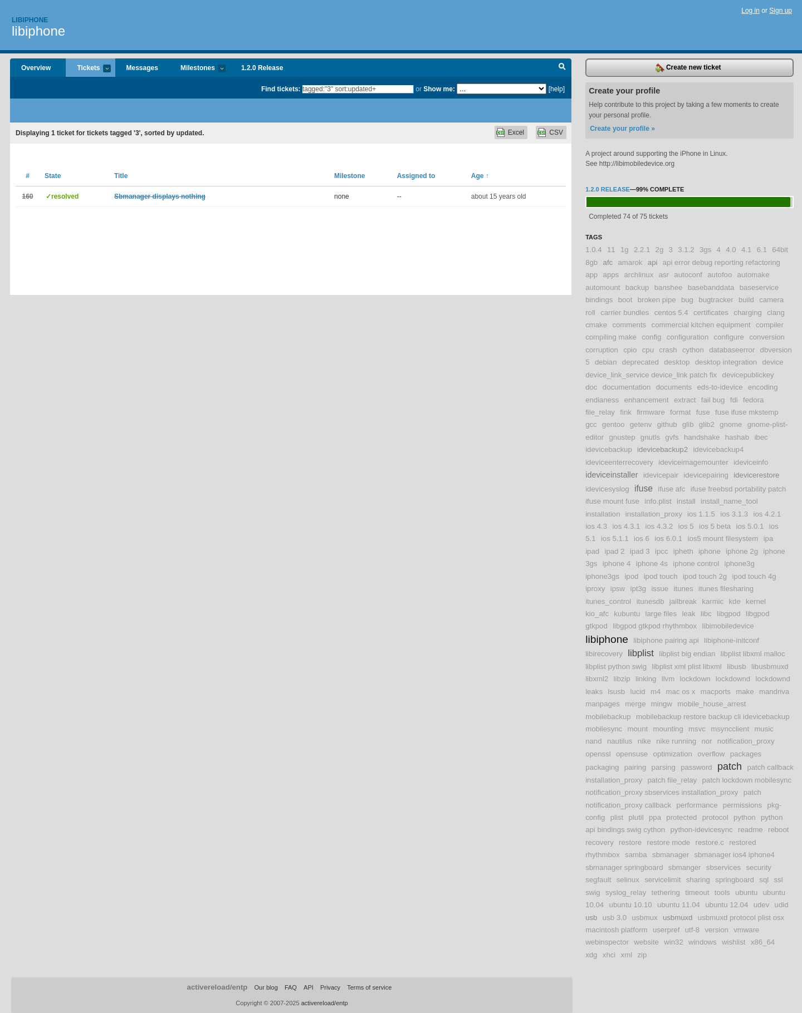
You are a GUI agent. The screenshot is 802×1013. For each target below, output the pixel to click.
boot (625, 300)
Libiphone (30, 20)
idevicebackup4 (718, 449)
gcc (591, 424)
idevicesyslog (607, 489)
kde (735, 601)
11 (611, 249)
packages (745, 754)
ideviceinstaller (611, 474)
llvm (668, 679)
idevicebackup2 (662, 449)
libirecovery (604, 654)
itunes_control (608, 601)
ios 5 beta (715, 526)
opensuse (632, 754)
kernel (756, 601)
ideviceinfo (750, 462)
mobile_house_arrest (711, 704)
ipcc (661, 551)
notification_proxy (746, 741)
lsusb (616, 691)
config (651, 337)
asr (664, 275)
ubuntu (746, 892)
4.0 (731, 249)
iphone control (696, 563)
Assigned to (416, 176)
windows (702, 942)
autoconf (688, 275)
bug (687, 300)
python (744, 817)
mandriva (774, 691)
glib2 (707, 424)
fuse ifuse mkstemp (747, 412)
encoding (763, 387)
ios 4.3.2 (659, 526)
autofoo (719, 275)
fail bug (713, 400)
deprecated (640, 362)
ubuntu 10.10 (630, 905)
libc (706, 613)
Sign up (780, 10)
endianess (602, 400)
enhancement (646, 400)
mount (638, 729)
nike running (676, 741)
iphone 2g (742, 551)
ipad (592, 551)
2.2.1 (642, 249)
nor (706, 741)
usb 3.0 (615, 917)
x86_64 (763, 942)
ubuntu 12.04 (726, 905)
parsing (664, 767)
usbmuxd (678, 917)
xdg (591, 955)
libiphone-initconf (731, 640)
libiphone (38, 30)
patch (729, 766)
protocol (715, 817)
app (591, 275)
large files (661, 613)
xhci (609, 955)
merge (635, 704)
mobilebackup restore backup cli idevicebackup (713, 716)
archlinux (639, 275)
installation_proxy (653, 514)
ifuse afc (671, 489)
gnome (731, 424)
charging (747, 312)
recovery (599, 842)
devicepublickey (748, 375)
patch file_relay (672, 780)
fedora (753, 400)
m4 (656, 691)
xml (627, 955)
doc (591, 387)
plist (616, 817)
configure (729, 337)
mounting (668, 729)
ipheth (683, 551)
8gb (591, 262)
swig (592, 892)
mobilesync (603, 729)
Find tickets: (281, 89)
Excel (516, 132)
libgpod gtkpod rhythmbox (655, 626)
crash (668, 350)
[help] (557, 89)
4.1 (746, 249)
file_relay (600, 412)
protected (681, 817)
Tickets (88, 68)
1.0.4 (593, 249)
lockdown (695, 679)
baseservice (759, 287)
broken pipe (657, 300)
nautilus (619, 741)
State (53, 176)
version (716, 930)
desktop (676, 362)
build (746, 300)
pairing (635, 767)
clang (776, 312)
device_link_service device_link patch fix (651, 375)
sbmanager (670, 854)
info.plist (657, 501)
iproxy (595, 588)
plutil (636, 817)
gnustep (622, 437)
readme (750, 829)
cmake (596, 325)
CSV (556, 132)
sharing (698, 880)
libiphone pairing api (665, 640)
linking (645, 679)
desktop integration (726, 362)
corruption (601, 350)
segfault (598, 880)
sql (764, 880)
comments (629, 325)
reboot (778, 829)
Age (480, 176)
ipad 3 (640, 551)
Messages (142, 68)
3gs (705, 249)
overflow (711, 754)
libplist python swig (616, 666)
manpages (602, 704)
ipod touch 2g (705, 576)
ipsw (617, 588)
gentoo (613, 424)
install (686, 501)
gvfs (671, 437)
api (653, 262)
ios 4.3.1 (626, 526)
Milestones (197, 68)
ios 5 (686, 526)
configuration (688, 337)
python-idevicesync (701, 829)
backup (637, 287)
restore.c (710, 842)
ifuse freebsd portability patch (738, 489)
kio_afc (597, 613)
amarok (630, 262)
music (763, 729)
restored (742, 842)
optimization (672, 754)
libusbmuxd (770, 666)
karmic (712, 601)
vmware (746, 930)
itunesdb (650, 601)
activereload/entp (217, 987)
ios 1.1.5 (701, 514)
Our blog (265, 987)
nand (593, 741)
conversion (767, 337)
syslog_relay (625, 892)
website (646, 942)
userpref (666, 930)
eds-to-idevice (720, 387)
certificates (710, 312)
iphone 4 (617, 563)
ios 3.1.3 (734, 514)
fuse (703, 412)
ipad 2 (614, 551)
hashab (737, 437)
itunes (683, 588)
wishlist (734, 942)
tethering (666, 892)
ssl (778, 880)
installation (602, 514)
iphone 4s (652, 563)
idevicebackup (608, 449)
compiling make (611, 337)
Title (121, 176)
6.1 (762, 249)
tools (722, 892)
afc (608, 262)
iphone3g (740, 563)
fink (626, 412)
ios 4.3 (596, 526)
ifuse (643, 488)
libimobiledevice (728, 626)
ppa (655, 817)
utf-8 (692, 930)
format (680, 412)
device (773, 362)
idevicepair (660, 475)
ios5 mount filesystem (722, 538)
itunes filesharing (726, 588)
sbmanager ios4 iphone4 (734, 854)
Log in (750, 10)
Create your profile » (622, 128)
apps (611, 275)
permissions (742, 805)
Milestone (349, 176)
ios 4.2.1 (767, 514)
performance (696, 805)
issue (659, 588)
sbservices (723, 867)
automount (602, 287)
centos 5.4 (671, 312)
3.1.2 (686, 249)
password (696, 767)
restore (630, 842)
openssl (597, 754)
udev (762, 905)
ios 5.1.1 (615, 538)
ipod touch (661, 576)
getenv (641, 424)
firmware (651, 412)
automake (753, 275)
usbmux (644, 917)
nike (644, 741)
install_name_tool (729, 501)
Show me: (439, 89)
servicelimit (662, 880)
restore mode (669, 842)
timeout (697, 892)
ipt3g (638, 588)
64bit (780, 249)
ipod (631, 576)
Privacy (330, 987)
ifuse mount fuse (612, 501)
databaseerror (732, 350)
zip (642, 955)
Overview (36, 68)
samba (636, 854)
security (758, 867)
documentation (627, 387)
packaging (602, 767)
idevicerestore (756, 475)
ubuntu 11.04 (678, 905)
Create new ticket (688, 67)
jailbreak (683, 601)
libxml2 (596, 679)
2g (660, 249)
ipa (769, 538)
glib (688, 424)
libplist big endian (687, 654)
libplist (641, 653)
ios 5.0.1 (750, 526)
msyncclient (730, 729)
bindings (599, 300)
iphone (709, 551)
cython (693, 350)
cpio (630, 350)
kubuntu (627, 613)
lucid (637, 691)
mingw (661, 704)
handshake (702, 437)
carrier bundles (624, 312)
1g (624, 249)
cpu (648, 350)
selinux (628, 880)
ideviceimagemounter (693, 462)
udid (782, 905)
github (667, 424)
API (309, 987)
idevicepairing (705, 475)
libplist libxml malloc (753, 654)
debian (606, 362)
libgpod (729, 613)
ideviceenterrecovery (619, 462)
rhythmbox (602, 854)
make (745, 691)
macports (716, 691)
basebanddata (711, 287)
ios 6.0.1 (668, 538)
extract (685, 400)
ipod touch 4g (754, 576)
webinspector (607, 942)
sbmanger (684, 867)
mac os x (681, 691)
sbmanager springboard (624, 867)
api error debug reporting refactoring (721, 262)
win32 (673, 942)
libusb (736, 666)
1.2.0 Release (262, 68)
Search (562, 67)
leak (688, 613)
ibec (760, 437)
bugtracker (715, 300)
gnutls (650, 437)
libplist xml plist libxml (686, 666)
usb (591, 917)
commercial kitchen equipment (701, 325)
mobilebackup (607, 716)
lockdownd (733, 679)
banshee (668, 287)
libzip (622, 679)
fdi (734, 400)
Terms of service (369, 987)
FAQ (291, 987)
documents (674, 387)
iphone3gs (602, 576)
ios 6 (641, 538)
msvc (697, 729)
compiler (770, 325)
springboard (734, 880)
